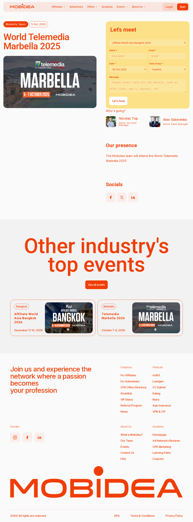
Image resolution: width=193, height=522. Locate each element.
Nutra (155, 399)
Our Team (126, 440)
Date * (112, 63)
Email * (152, 50)
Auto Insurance (161, 405)
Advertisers (76, 6)
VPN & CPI (158, 411)
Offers (92, 6)
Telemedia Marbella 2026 (113, 316)
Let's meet (118, 101)
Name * (113, 50)
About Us (139, 6)
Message (114, 77)
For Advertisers (129, 381)
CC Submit (159, 387)
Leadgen (158, 381)
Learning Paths (161, 452)
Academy (107, 6)
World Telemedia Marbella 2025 (36, 41)
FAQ (123, 459)
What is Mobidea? (131, 434)
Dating (156, 393)
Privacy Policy (174, 515)
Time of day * (156, 63)
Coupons (158, 459)
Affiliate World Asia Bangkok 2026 (26, 318)
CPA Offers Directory (133, 387)
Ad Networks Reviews (166, 440)
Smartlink (126, 393)
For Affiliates (128, 375)
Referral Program (131, 405)
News (124, 411)
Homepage (159, 434)
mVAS (156, 375)
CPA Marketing (161, 446)
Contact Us (127, 452)
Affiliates (59, 6)
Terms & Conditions (142, 515)
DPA (116, 515)
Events (122, 6)
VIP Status (126, 399)
